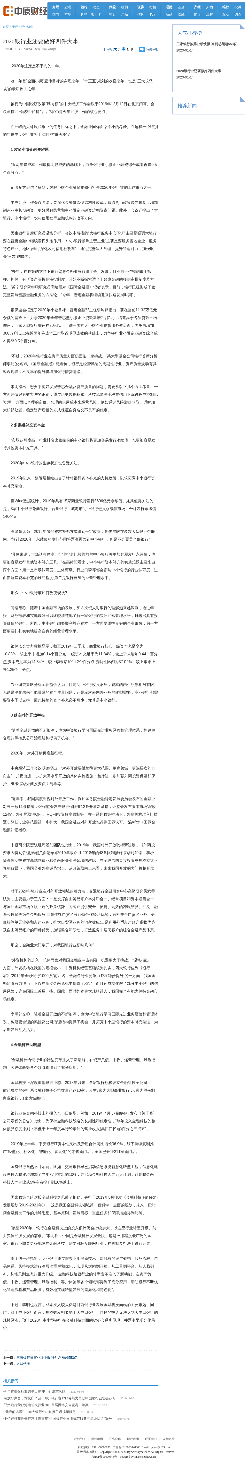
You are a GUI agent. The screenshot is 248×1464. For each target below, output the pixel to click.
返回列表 (23, 1363)
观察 (209, 14)
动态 (96, 7)
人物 (209, 7)
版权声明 (133, 1439)
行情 (152, 7)
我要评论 (152, 49)
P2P (152, 14)
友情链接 (169, 1439)
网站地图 (97, 1439)
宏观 (67, 7)
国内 (55, 14)
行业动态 (27, 26)
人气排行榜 (190, 33)
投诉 (237, 7)
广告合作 (115, 1439)
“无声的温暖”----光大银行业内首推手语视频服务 (40, 1412)
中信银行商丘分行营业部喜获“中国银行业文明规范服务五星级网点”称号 (58, 1419)
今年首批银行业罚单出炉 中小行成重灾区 (35, 1391)
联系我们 (151, 1439)
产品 (124, 14)
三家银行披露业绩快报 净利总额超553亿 (46, 1358)
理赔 (112, 14)
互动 (225, 14)
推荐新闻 (187, 105)
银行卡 (96, 14)
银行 (15, 26)
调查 (237, 14)
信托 (140, 14)
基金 (181, 7)
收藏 (181, 14)
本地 (67, 14)
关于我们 (79, 1439)
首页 (6, 26)
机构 (84, 14)
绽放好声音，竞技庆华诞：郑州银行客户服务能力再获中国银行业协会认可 (60, 1398)
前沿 (197, 14)
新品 (169, 14)
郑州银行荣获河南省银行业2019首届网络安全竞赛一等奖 (46, 1405)
